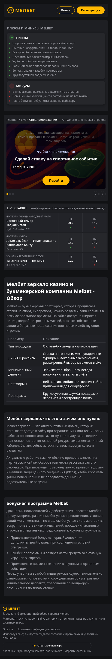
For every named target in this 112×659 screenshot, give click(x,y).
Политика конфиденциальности (38, 629)
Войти (65, 10)
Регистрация (90, 10)
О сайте (8, 629)
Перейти (56, 180)
